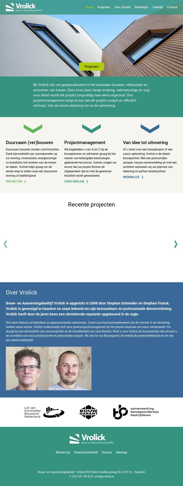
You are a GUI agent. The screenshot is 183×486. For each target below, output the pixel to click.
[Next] (175, 244)
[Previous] (7, 244)
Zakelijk (158, 7)
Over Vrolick (122, 7)
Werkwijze (141, 7)
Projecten (104, 7)
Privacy (107, 452)
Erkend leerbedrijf (86, 452)
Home (89, 7)
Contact (172, 7)
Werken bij (63, 452)
